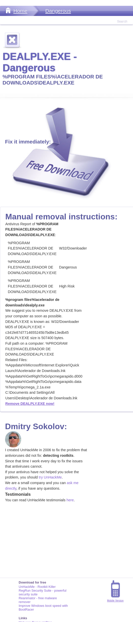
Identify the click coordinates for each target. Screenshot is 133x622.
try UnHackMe (50, 477)
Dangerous (58, 11)
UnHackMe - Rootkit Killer (37, 587)
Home (20, 11)
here (70, 500)
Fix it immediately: (28, 141)
